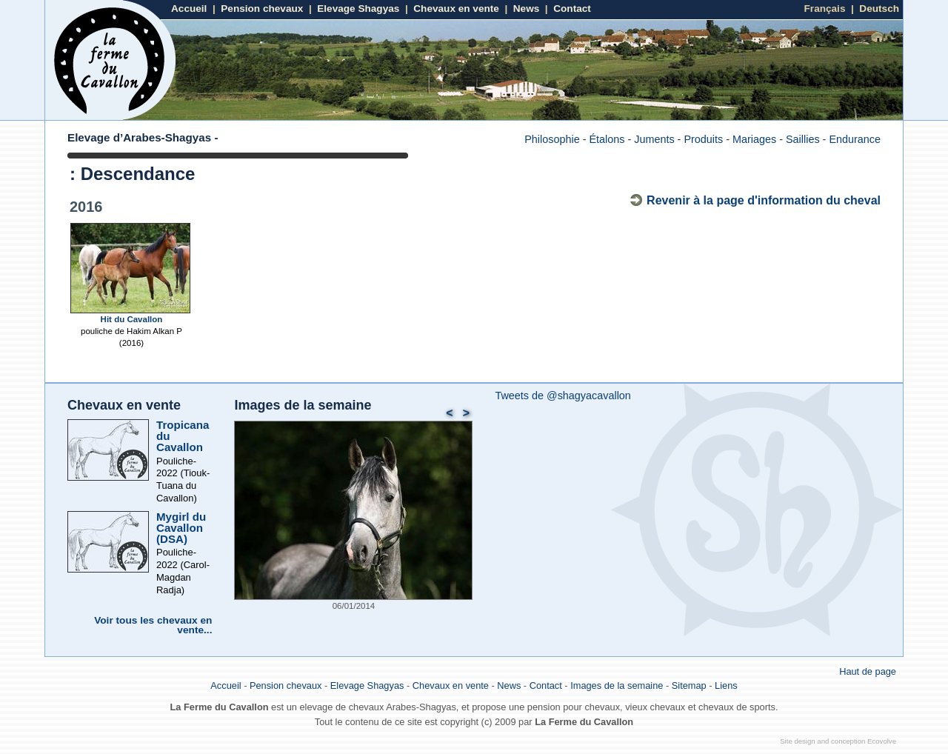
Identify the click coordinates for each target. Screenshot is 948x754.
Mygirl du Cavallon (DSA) (181, 527)
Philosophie (551, 139)
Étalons (606, 139)
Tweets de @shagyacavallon (562, 395)
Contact (572, 8)
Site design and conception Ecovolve (838, 741)
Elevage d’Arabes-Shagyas (139, 137)
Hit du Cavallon (132, 319)
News (526, 8)
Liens (726, 685)
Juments (654, 139)
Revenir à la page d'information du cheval (764, 200)
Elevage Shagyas (358, 8)
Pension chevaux (262, 8)
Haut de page (867, 671)
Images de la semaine (302, 405)
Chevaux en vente (456, 8)
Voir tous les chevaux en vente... (153, 625)
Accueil (189, 8)
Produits (703, 139)
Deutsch (879, 8)
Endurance (855, 139)
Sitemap (689, 685)
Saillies (803, 139)
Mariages (754, 139)
